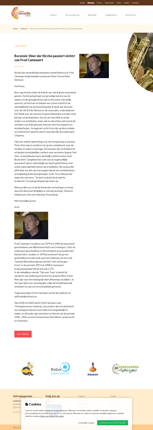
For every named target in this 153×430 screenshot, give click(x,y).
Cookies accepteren (112, 423)
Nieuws (24, 28)
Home (15, 28)
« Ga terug (20, 45)
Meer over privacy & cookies (52, 416)
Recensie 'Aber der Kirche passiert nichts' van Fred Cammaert (57, 28)
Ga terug (23, 334)
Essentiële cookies (86, 423)
